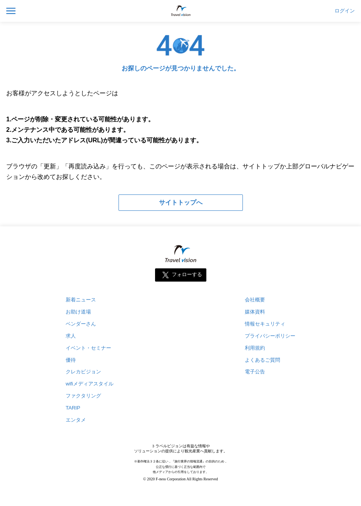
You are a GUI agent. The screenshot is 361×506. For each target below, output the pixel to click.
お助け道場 (78, 312)
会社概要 (255, 300)
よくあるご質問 (262, 360)
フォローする (187, 274)
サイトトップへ (180, 202)
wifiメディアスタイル (89, 384)
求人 (71, 336)
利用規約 (255, 348)
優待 (71, 360)
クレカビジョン (83, 372)
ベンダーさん (81, 324)
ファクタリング (83, 396)
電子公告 (255, 372)
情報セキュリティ (265, 324)
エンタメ (76, 420)
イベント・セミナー (88, 348)
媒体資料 (255, 312)
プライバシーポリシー (270, 336)
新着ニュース (81, 300)
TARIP (73, 408)
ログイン (345, 11)
